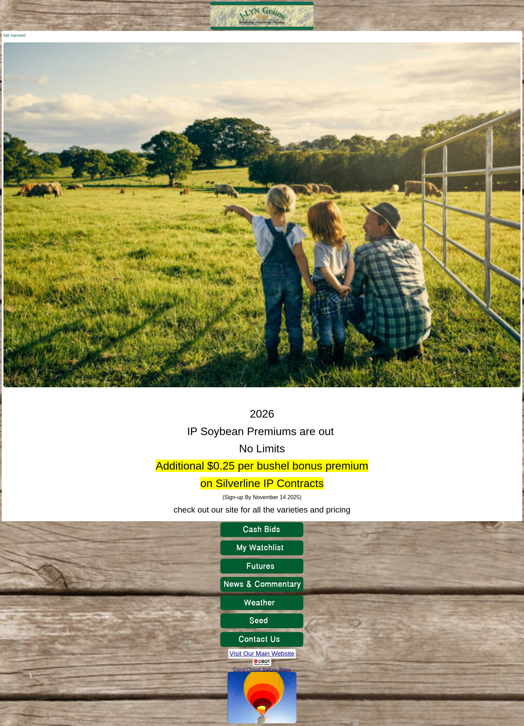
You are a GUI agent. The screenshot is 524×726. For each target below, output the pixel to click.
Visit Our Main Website (261, 653)
